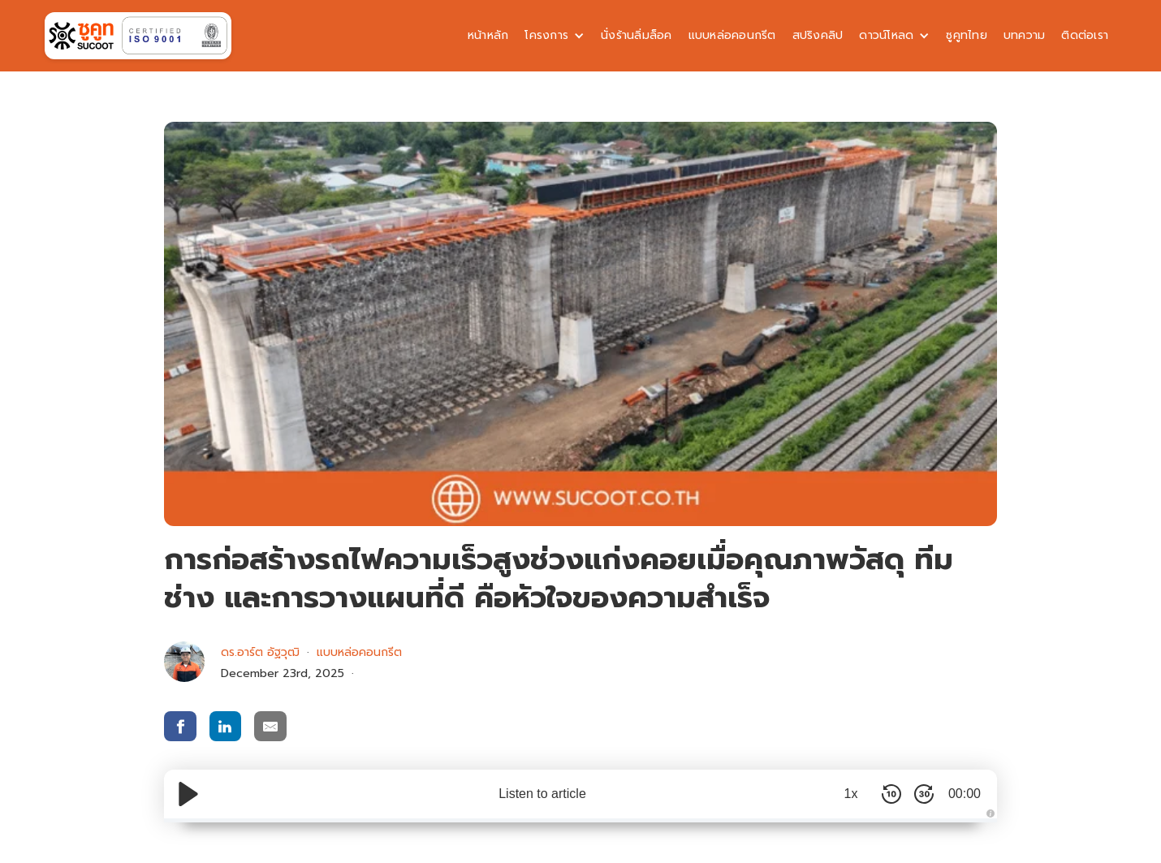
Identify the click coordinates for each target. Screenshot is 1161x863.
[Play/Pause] (188, 794)
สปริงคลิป (818, 35)
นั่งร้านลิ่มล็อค (636, 35)
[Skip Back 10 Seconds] (891, 794)
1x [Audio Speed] (851, 793)
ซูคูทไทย (966, 35)
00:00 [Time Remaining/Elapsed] (964, 793)
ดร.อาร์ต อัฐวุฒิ (260, 652)
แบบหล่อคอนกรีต (732, 35)
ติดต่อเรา (1084, 35)
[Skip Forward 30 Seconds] (924, 794)
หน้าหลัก (488, 35)
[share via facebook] (180, 726)
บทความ (1024, 35)
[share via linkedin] (225, 726)
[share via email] (270, 726)
